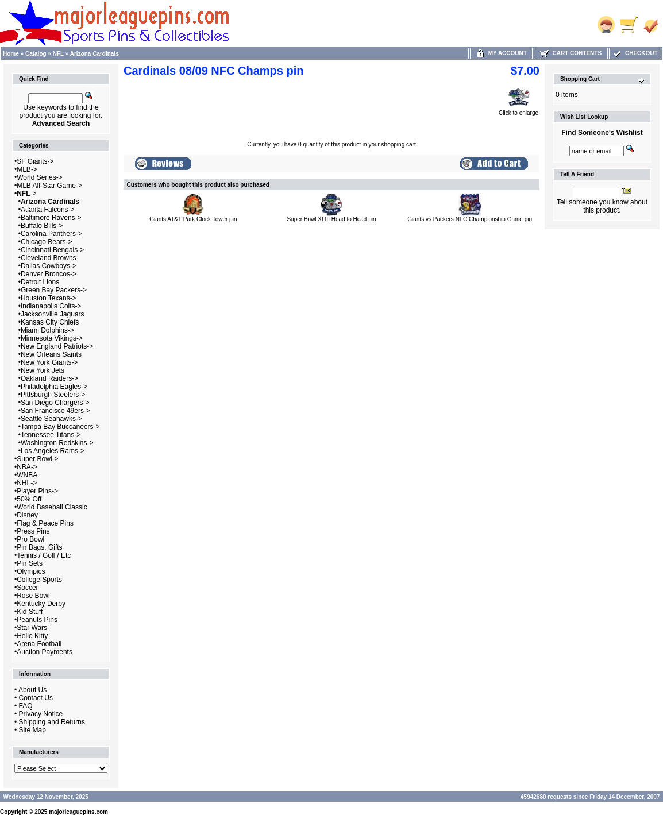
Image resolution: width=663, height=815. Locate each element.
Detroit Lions (40, 282)
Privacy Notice (41, 714)
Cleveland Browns (48, 258)
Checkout (634, 53)
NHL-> (27, 483)
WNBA (27, 475)
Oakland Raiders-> (49, 378)
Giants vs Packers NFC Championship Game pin (469, 219)
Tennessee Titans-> (50, 435)
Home (11, 54)
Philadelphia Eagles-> (54, 387)
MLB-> (27, 169)
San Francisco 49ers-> (55, 411)
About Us (32, 690)
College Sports (39, 579)
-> (26, 194)
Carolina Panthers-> (51, 234)
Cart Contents (571, 53)
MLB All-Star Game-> (49, 185)
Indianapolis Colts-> (51, 306)
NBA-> (27, 467)
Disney (27, 515)
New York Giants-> (49, 362)
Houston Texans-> (48, 298)
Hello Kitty (32, 636)
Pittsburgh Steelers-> (53, 395)
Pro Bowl (30, 539)
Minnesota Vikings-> (52, 338)
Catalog (36, 54)
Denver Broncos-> (48, 274)
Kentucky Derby (41, 604)
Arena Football (39, 644)
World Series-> (39, 177)
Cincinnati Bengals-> (52, 250)
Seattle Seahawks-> (51, 419)
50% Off (29, 499)
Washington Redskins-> (57, 443)
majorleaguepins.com (78, 812)
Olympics (31, 571)
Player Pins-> (37, 491)
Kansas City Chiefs (50, 322)
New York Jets (42, 370)
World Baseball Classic (52, 507)
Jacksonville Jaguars (52, 314)
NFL (58, 54)
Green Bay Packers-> (54, 290)
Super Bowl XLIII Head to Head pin (331, 219)
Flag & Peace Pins (45, 523)
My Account (501, 53)
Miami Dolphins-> (47, 330)
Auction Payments (44, 652)
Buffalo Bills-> (42, 226)
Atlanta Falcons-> (48, 210)
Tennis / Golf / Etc (44, 555)
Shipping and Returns (52, 722)
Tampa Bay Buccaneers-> (60, 427)
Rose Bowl (33, 596)
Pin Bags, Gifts (39, 547)
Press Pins (33, 531)
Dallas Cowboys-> (48, 266)
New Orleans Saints (51, 354)
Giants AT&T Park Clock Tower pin (193, 219)
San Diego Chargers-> (55, 403)
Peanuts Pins (37, 620)
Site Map (32, 730)
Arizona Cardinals (94, 54)
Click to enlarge (518, 110)
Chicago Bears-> (46, 242)
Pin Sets (30, 563)
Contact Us (36, 698)
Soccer (27, 588)
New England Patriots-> (57, 346)
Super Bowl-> (37, 459)
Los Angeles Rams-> (52, 451)
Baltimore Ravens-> (51, 218)
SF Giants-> (35, 161)
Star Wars (32, 628)
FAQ (26, 706)
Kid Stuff (30, 612)
